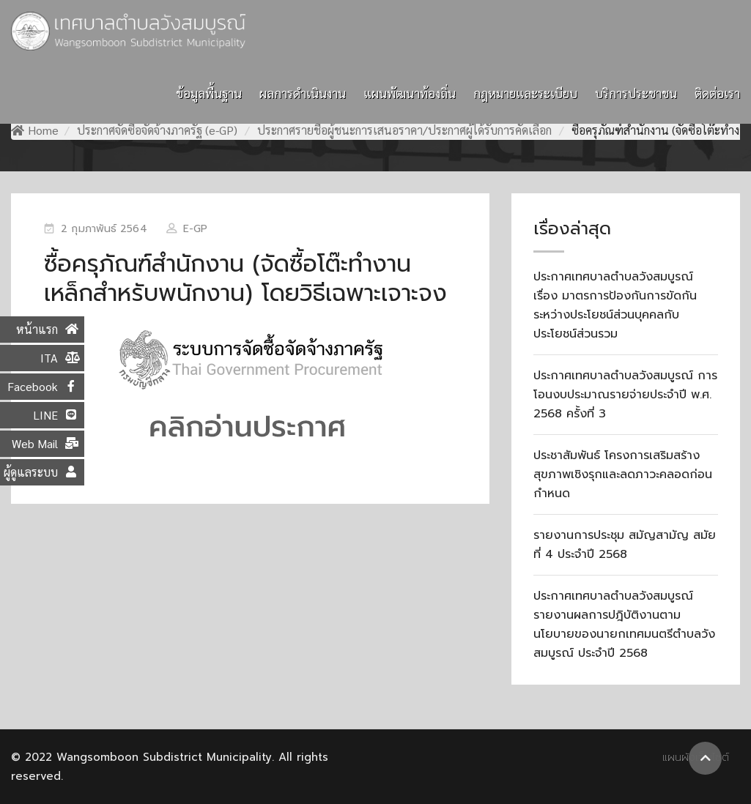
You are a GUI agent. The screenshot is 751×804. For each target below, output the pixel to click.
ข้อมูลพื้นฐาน (209, 93)
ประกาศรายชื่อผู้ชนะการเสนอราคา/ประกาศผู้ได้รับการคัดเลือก (404, 130)
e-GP (195, 229)
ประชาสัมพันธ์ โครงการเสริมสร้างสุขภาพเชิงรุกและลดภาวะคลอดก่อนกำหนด (622, 474)
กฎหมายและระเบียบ (525, 93)
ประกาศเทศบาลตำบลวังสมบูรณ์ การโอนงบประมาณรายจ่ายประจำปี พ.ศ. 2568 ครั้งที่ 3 (625, 395)
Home (35, 130)
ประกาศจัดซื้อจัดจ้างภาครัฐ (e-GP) (157, 130)
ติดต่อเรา (717, 93)
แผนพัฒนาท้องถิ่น (409, 93)
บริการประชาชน (636, 93)
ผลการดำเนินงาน (302, 93)
